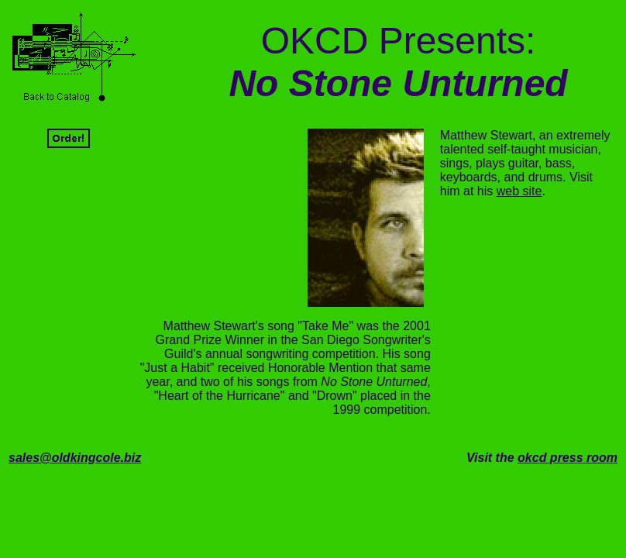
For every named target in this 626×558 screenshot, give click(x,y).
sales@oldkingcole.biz (75, 457)
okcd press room (567, 457)
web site (519, 191)
